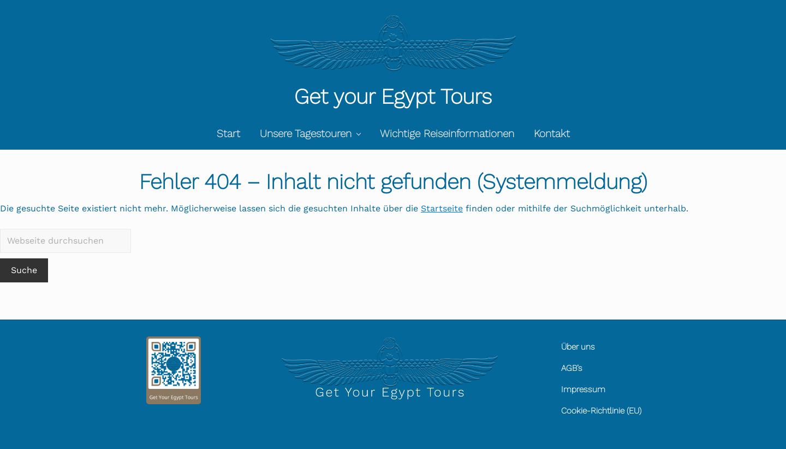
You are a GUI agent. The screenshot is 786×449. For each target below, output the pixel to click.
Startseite (442, 208)
